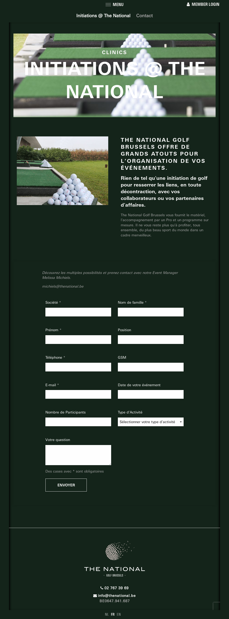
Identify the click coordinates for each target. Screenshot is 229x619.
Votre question (57, 440)
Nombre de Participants (65, 412)
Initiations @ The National (103, 15)
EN (119, 614)
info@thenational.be (114, 596)
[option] (62, 170)
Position (124, 330)
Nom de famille (131, 302)
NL (107, 614)
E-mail (51, 385)
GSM (122, 357)
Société (52, 302)
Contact (144, 15)
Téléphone (54, 357)
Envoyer (66, 485)
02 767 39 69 (114, 588)
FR (112, 614)
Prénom (52, 330)
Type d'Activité (130, 412)
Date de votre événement (139, 385)
